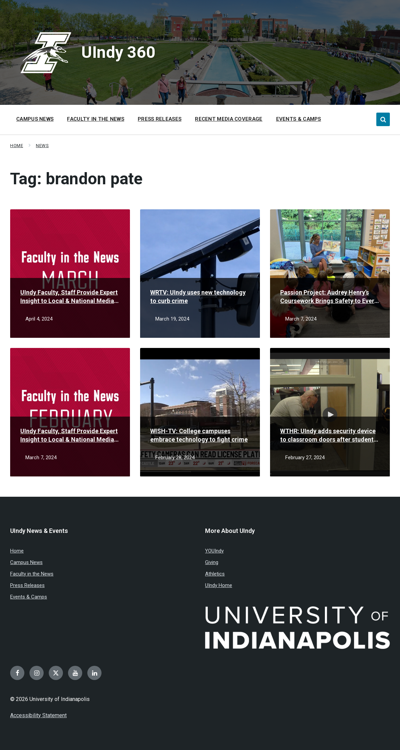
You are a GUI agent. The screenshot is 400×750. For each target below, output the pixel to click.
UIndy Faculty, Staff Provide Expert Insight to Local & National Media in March (69, 297)
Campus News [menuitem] (34, 119)
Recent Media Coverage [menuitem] (228, 119)
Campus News (26, 562)
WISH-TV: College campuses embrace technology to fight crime (199, 435)
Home (16, 145)
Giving (211, 562)
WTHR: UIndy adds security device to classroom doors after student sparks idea (328, 435)
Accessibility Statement (38, 715)
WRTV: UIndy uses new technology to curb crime (198, 296)
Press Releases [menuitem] (159, 119)
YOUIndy (214, 551)
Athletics (215, 574)
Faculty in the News (31, 574)
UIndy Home (218, 585)
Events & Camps (28, 597)
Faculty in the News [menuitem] (95, 119)
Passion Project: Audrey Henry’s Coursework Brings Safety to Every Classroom (328, 297)
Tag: (76, 178)
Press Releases (27, 585)
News (42, 145)
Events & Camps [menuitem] (298, 119)
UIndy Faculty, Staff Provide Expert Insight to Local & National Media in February (69, 435)
